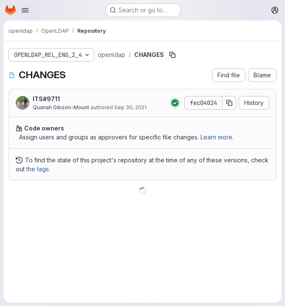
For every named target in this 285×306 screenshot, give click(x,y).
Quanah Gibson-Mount (61, 107)
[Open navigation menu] (25, 10)
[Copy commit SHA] (229, 103)
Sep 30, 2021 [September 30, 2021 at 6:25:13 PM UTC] (130, 107)
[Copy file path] (172, 55)
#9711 (51, 98)
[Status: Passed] (175, 103)
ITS (46, 98)
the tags (37, 169)
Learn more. (217, 137)
